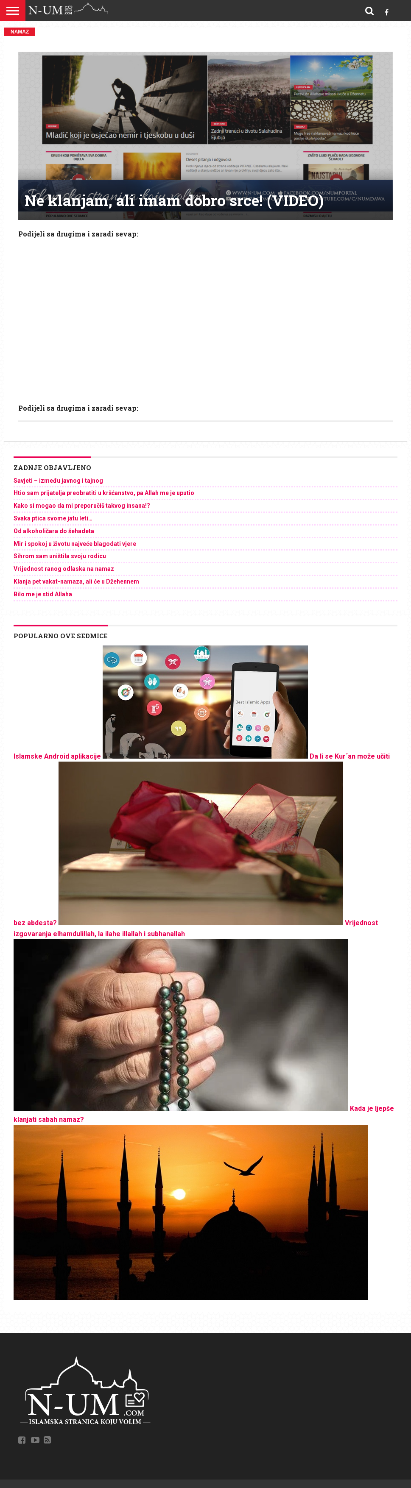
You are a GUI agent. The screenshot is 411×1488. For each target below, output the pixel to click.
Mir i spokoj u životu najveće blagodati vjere (75, 543)
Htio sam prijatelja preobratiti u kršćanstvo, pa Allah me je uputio (104, 493)
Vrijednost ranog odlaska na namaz (64, 568)
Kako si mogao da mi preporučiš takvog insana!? (82, 505)
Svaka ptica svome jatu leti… (53, 518)
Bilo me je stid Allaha (43, 594)
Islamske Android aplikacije (57, 756)
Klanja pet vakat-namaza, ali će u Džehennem (76, 581)
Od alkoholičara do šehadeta (54, 531)
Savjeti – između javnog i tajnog (58, 480)
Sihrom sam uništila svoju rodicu (60, 556)
